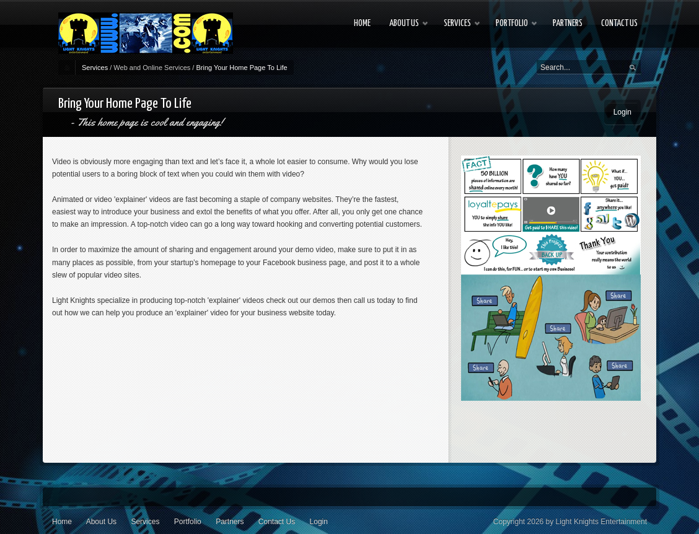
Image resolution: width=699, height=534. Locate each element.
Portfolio (187, 521)
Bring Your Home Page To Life (241, 67)
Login (622, 112)
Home (62, 521)
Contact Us (276, 521)
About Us (101, 521)
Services (95, 67)
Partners (230, 521)
